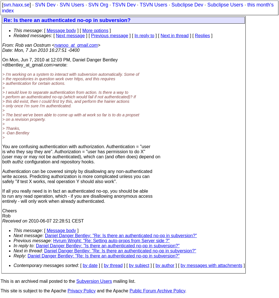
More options (95, 30)
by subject (139, 265)
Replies (202, 35)
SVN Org (98, 5)
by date (90, 265)
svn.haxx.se (16, 5)
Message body (61, 30)
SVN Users (72, 5)
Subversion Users (94, 281)
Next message (70, 35)
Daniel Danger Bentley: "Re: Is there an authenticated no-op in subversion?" (121, 235)
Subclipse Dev (187, 5)
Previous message (109, 35)
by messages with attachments (211, 265)
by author (164, 265)
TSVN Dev (124, 5)
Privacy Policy (81, 290)
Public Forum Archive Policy (157, 290)
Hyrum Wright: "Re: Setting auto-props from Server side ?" (111, 240)
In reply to (144, 35)
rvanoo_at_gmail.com (76, 45)
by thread (113, 265)
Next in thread (175, 35)
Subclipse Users (225, 5)
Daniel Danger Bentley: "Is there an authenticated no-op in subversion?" (107, 245)
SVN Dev (45, 5)
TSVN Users (153, 5)
